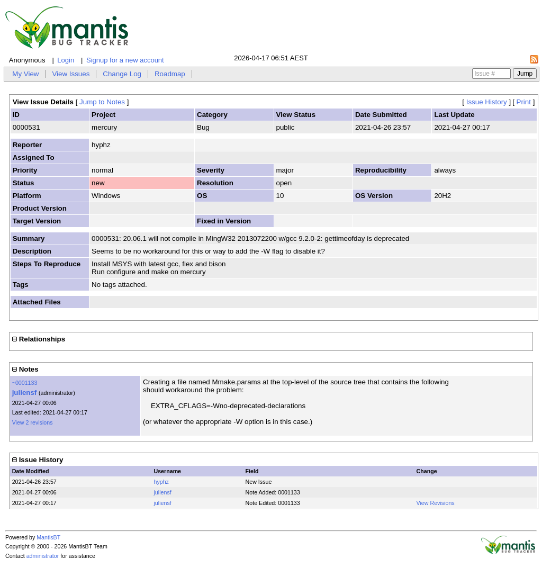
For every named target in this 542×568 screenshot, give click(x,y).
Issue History (486, 102)
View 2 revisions (32, 422)
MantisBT (48, 537)
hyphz (161, 482)
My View (25, 74)
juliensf (24, 392)
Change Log (122, 74)
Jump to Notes (102, 102)
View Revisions (436, 503)
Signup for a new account (125, 60)
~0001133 (25, 383)
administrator (42, 556)
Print (524, 102)
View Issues (70, 74)
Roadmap (170, 74)
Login (65, 60)
